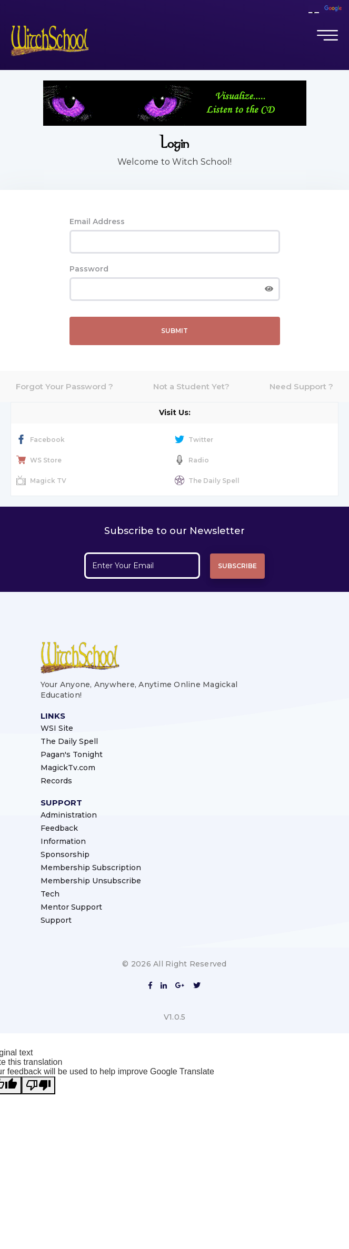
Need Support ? (301, 386)
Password (88, 269)
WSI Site (57, 728)
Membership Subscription (91, 867)
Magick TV (41, 481)
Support (56, 920)
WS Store (39, 460)
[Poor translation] (38, 1085)
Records (56, 780)
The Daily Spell (207, 481)
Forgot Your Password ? (64, 386)
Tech (50, 894)
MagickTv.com (68, 767)
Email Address (97, 221)
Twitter (194, 440)
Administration (69, 815)
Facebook (40, 440)
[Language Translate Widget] (313, 12)
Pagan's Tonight (72, 754)
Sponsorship (65, 854)
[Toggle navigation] (327, 35)
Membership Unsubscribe (91, 880)
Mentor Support (71, 907)
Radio (192, 460)
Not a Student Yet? (191, 386)
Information (63, 841)
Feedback (59, 828)
